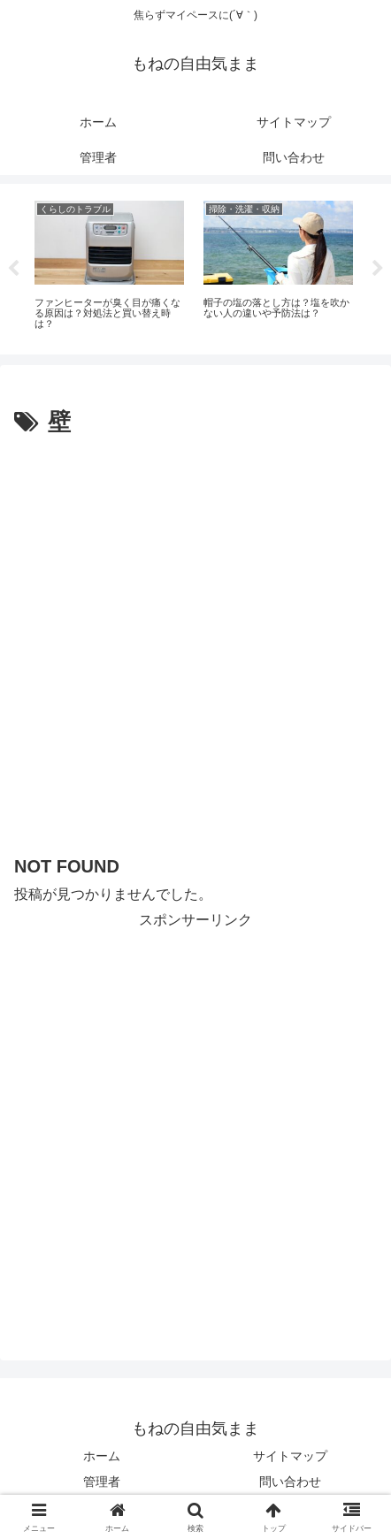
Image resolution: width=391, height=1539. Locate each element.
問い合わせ (290, 1481)
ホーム (101, 1456)
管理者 (101, 1481)
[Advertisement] (195, 646)
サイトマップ (290, 1456)
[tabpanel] (109, 265)
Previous (13, 269)
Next (378, 269)
